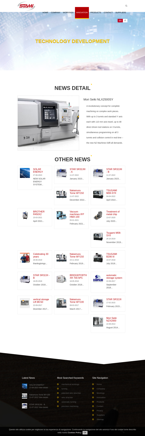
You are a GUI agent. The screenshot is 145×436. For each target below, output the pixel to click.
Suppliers (120, 12)
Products (95, 12)
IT (125, 21)
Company (55, 12)
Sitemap (100, 419)
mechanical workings (70, 384)
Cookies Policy (74, 433)
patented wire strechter (71, 393)
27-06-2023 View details (38, 388)
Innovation (82, 12)
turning (64, 389)
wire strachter (67, 397)
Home (45, 12)
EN (120, 21)
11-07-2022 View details (38, 397)
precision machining (70, 406)
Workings (68, 12)
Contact (108, 12)
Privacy (100, 411)
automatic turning (69, 402)
